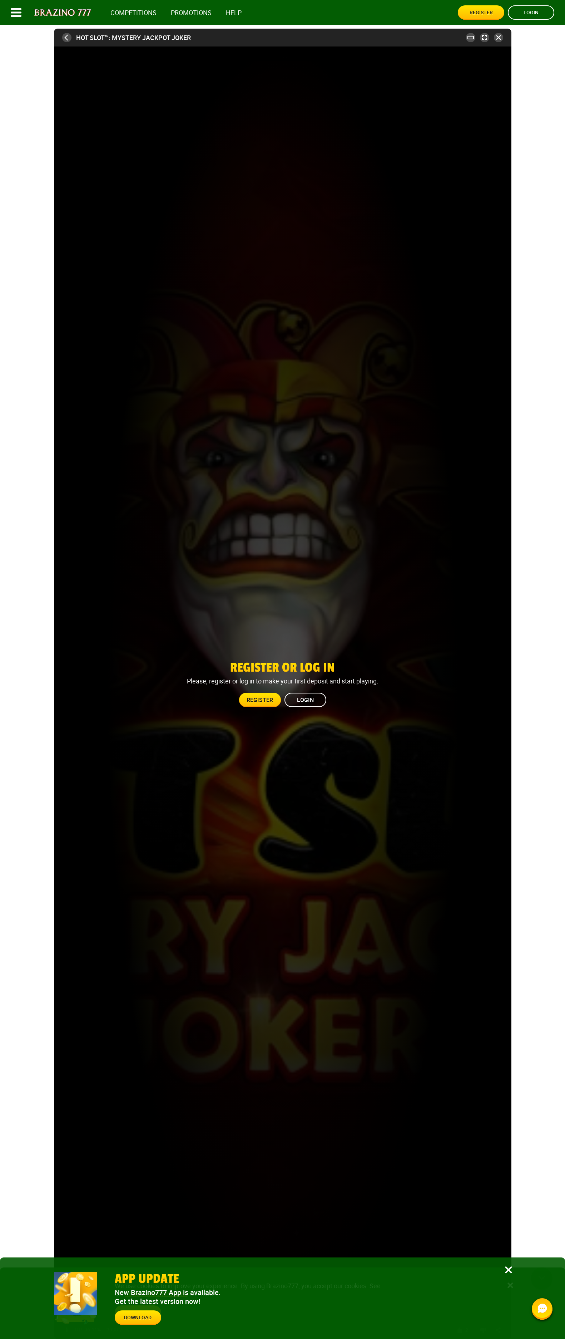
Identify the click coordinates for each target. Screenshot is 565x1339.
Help (234, 12)
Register (481, 12)
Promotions (191, 12)
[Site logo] (62, 12)
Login (531, 12)
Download (138, 1317)
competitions (133, 12)
